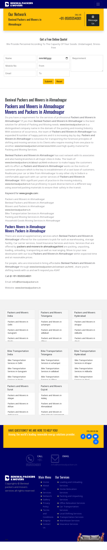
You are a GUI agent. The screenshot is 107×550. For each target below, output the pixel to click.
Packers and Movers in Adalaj (51, 397)
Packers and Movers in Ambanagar (18, 413)
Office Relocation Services (72, 503)
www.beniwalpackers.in (72, 124)
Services (47, 492)
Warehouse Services (70, 520)
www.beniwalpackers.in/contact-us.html (51, 266)
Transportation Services (71, 517)
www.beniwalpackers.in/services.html (35, 146)
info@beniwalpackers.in (25, 281)
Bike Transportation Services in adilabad (50, 370)
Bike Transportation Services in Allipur (50, 378)
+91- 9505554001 (34, 462)
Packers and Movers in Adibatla (85, 331)
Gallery (46, 499)
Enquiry (46, 520)
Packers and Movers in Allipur (51, 339)
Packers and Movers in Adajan (18, 397)
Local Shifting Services (71, 513)
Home (46, 482)
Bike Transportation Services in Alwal (84, 378)
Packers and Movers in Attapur (85, 323)
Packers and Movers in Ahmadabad (51, 405)
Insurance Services (69, 524)
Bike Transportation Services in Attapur (84, 361)
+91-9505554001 (21, 276)
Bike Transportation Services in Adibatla (84, 370)
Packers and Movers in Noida (18, 339)
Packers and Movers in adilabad (51, 331)
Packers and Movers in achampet (51, 323)
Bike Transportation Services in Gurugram (17, 370)
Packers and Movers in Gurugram (18, 331)
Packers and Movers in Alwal (85, 339)
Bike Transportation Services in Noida (17, 378)
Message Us (93, 20)
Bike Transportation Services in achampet (50, 361)
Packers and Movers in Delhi (18, 323)
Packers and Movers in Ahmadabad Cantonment (52, 413)
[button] (83, 436)
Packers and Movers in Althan (18, 405)
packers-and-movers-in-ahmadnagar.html (40, 246)
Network (47, 496)
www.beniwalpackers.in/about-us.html (26, 162)
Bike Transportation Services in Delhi (17, 361)
